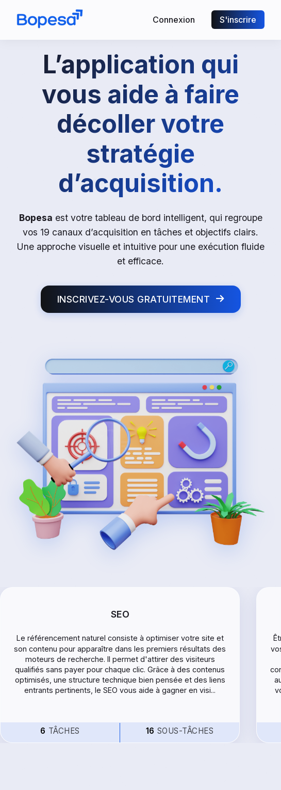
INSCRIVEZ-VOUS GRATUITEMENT (140, 299)
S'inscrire (238, 19)
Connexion (174, 19)
